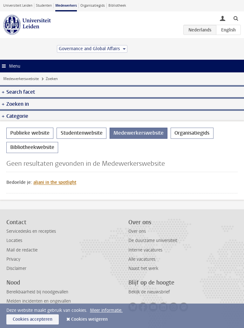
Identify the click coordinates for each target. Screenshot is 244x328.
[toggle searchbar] (236, 18)
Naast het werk (143, 268)
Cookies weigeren (89, 319)
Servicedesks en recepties (31, 231)
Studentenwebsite (82, 133)
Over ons (137, 231)
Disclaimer (16, 268)
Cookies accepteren (32, 319)
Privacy (13, 259)
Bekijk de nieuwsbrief (149, 292)
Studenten (44, 5)
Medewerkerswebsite (21, 78)
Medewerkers (66, 5)
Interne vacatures (145, 250)
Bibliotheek (117, 5)
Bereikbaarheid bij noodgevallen (37, 292)
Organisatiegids (92, 5)
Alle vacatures (141, 259)
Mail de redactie (21, 250)
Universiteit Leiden (17, 5)
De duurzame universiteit (152, 241)
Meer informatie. (106, 310)
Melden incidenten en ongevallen (38, 301)
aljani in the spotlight (54, 182)
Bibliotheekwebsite (32, 147)
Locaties (14, 241)
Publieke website (30, 133)
